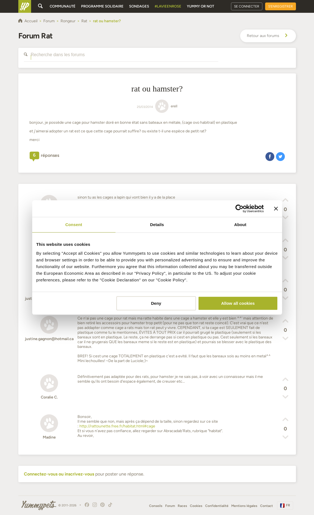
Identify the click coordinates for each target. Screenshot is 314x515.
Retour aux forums (268, 36)
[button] (269, 156)
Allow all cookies (238, 303)
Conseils (155, 506)
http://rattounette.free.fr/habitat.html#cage (117, 426)
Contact (266, 506)
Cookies (196, 506)
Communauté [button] (63, 6)
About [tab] (240, 224)
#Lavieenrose (168, 6)
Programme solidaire (102, 6)
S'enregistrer (280, 6)
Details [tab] (157, 224)
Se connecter (246, 6)
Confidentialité (216, 506)
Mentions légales (244, 506)
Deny (156, 303)
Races (182, 506)
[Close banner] (276, 209)
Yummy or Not (200, 6)
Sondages (139, 6)
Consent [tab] (73, 224)
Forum (170, 506)
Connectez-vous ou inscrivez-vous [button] (59, 474)
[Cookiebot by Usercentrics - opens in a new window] (239, 208)
